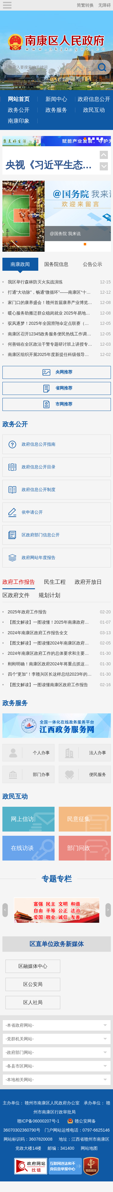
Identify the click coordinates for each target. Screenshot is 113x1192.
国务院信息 (56, 274)
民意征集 (78, 829)
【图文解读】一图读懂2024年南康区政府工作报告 (50, 653)
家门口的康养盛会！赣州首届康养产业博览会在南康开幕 (50, 312)
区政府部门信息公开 (41, 544)
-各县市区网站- (20, 1076)
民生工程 (55, 592)
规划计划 (49, 605)
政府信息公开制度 (38, 499)
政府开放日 (88, 592)
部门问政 (78, 858)
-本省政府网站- (20, 1035)
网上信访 (22, 829)
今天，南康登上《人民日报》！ (49, 151)
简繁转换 (85, 5)
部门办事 (41, 784)
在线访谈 (22, 858)
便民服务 (97, 784)
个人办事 (41, 763)
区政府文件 (16, 605)
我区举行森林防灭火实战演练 (35, 291)
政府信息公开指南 (38, 454)
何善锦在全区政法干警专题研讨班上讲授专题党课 (50, 354)
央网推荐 (63, 382)
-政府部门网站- (20, 1062)
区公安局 (32, 994)
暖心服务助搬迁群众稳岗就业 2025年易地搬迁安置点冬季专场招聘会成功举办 (50, 323)
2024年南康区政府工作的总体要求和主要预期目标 (50, 663)
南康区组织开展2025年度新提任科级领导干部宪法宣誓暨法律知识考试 (50, 364)
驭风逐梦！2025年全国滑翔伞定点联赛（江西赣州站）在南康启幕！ (50, 333)
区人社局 (32, 1012)
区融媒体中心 (32, 976)
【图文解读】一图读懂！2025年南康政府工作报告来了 (50, 632)
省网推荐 (63, 398)
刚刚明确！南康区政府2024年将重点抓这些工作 (50, 673)
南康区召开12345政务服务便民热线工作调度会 (50, 343)
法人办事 (97, 763)
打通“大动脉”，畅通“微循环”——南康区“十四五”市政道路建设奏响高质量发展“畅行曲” (50, 302)
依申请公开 (32, 522)
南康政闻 (20, 274)
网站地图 (89, 1158)
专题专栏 (57, 889)
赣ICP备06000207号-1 (38, 1131)
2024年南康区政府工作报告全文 (38, 642)
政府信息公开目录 (38, 476)
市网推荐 (63, 414)
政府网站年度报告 (38, 567)
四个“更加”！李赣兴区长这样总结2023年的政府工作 (50, 684)
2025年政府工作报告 (27, 621)
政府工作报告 (18, 592)
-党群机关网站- (20, 1049)
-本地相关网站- (20, 1089)
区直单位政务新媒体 (57, 954)
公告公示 (92, 274)
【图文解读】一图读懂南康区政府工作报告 (48, 694)
